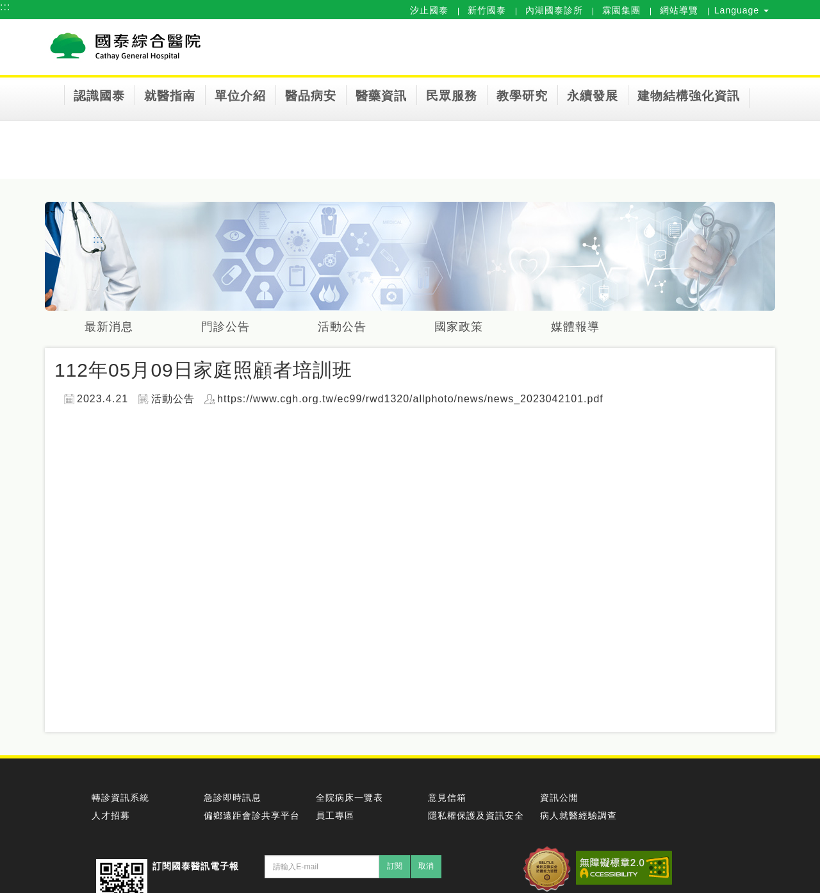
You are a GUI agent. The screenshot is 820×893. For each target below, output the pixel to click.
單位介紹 (240, 95)
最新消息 (109, 326)
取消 (426, 866)
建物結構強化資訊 (688, 95)
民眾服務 (451, 95)
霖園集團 (621, 10)
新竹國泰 (487, 10)
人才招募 (111, 815)
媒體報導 (578, 326)
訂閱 (394, 866)
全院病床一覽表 (349, 797)
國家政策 (460, 326)
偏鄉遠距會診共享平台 (252, 815)
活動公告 (343, 326)
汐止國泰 (429, 10)
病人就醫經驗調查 (578, 815)
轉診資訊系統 (120, 797)
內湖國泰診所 (554, 10)
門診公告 (226, 326)
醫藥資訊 (381, 95)
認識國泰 (99, 95)
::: (5, 6)
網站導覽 (679, 10)
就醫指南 (169, 95)
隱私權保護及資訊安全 (476, 815)
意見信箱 (447, 797)
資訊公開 (559, 797)
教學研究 (522, 95)
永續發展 (592, 95)
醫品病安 (310, 95)
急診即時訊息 (232, 797)
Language (741, 10)
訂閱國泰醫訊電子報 (195, 866)
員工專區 (335, 815)
